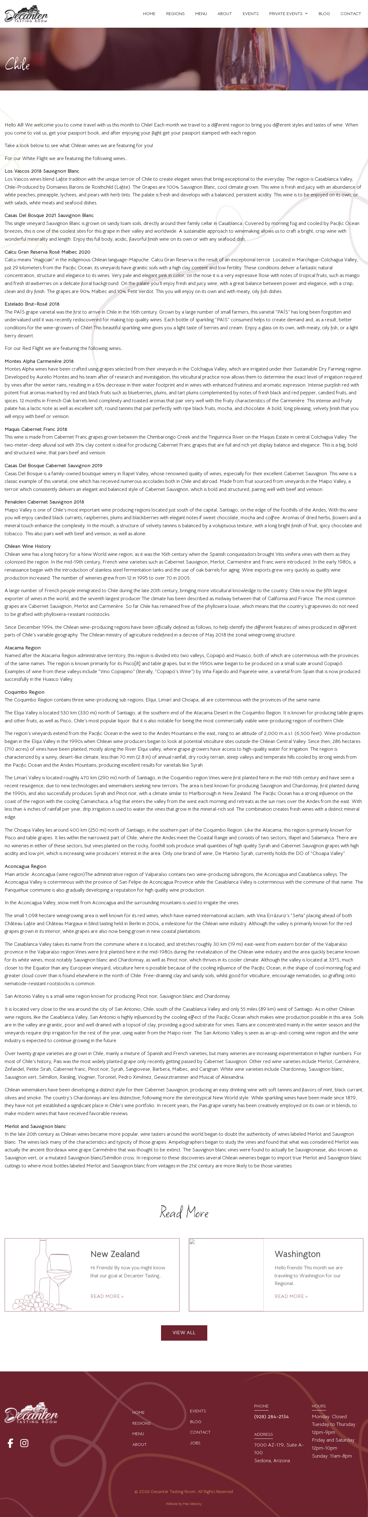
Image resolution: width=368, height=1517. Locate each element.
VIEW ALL (184, 1333)
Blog (195, 1421)
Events (198, 1411)
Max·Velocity (192, 1504)
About (139, 1444)
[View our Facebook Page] (9, 1443)
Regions (141, 1423)
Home (138, 1412)
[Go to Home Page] (26, 14)
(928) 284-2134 (271, 1417)
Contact (200, 1432)
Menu (138, 1433)
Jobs (195, 1443)
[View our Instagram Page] (23, 1443)
